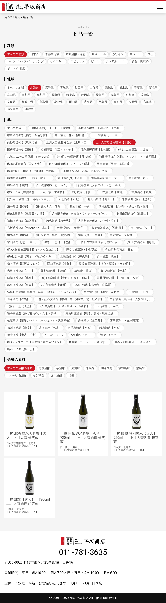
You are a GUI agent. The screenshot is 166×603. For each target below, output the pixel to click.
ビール (95, 61)
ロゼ (150, 54)
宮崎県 (147, 101)
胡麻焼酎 (106, 368)
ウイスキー (57, 61)
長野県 (56, 94)
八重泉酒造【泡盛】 (80, 327)
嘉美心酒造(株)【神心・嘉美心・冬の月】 (105, 263)
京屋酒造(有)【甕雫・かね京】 (103, 292)
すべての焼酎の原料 (19, 368)
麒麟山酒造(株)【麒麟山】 (133, 213)
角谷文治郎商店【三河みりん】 (134, 342)
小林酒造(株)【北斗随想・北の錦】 (100, 128)
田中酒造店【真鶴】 (112, 192)
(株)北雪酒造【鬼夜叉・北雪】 (26, 213)
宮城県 (64, 87)
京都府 (130, 94)
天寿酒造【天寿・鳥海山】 (114, 163)
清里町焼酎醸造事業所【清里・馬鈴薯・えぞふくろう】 (42, 292)
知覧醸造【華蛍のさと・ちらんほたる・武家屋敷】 (39, 320)
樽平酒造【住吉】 (18, 185)
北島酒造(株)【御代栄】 (75, 256)
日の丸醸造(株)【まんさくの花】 (69, 163)
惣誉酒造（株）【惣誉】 (137, 199)
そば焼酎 (38, 375)
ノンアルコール (115, 61)
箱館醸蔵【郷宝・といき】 (57, 149)
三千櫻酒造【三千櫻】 (106, 135)
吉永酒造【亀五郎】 (90, 320)
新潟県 (153, 87)
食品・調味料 (140, 61)
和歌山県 (27, 101)
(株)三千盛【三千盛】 (58, 242)
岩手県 (49, 87)
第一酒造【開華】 (18, 206)
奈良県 (11, 101)
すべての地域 (15, 87)
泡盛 (71, 375)
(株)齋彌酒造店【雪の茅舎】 (25, 163)
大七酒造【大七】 (69, 199)
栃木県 (123, 87)
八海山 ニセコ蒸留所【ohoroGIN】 (29, 156)
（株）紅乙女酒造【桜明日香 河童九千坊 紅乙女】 (69, 299)
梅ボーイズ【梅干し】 (21, 349)
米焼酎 (90, 368)
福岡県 (133, 101)
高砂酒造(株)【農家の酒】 (23, 142)
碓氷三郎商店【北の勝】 (96, 149)
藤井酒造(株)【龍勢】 (54, 270)
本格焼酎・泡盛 (75, 54)
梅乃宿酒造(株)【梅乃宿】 (82, 249)
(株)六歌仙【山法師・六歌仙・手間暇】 (32, 171)
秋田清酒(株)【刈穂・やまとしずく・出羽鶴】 (128, 156)
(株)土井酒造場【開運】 (142, 242)
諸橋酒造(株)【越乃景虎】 (23, 220)
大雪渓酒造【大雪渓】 (71, 228)
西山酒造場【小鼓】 (59, 263)
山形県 (94, 87)
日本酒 (34, 54)
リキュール (99, 54)
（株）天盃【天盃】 (19, 306)
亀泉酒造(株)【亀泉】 (20, 284)
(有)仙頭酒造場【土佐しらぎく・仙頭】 (65, 278)
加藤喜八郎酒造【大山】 (106, 178)
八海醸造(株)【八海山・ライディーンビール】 (81, 213)
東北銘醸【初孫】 (140, 178)
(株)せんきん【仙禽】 (49, 206)
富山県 (11, 94)
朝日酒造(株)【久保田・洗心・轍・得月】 (125, 206)
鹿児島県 (12, 109)
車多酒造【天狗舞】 (122, 235)
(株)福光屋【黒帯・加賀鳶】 (54, 235)
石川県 (26, 94)
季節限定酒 (52, 54)
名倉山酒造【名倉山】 (101, 199)
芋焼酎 (60, 368)
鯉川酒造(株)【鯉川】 (71, 178)
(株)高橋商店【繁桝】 (54, 284)
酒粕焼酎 (124, 368)
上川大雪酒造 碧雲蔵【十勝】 (114, 142)
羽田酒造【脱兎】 (108, 256)
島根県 (58, 101)
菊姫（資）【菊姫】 (90, 235)
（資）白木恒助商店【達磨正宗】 (99, 242)
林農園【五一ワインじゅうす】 (88, 342)
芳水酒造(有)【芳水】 (114, 270)
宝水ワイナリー (109, 334)
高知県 (118, 101)
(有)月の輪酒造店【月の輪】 (75, 156)
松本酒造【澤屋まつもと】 (24, 263)
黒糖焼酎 (44, 368)
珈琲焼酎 (56, 375)
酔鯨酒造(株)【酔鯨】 (20, 278)
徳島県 (103, 101)
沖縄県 (29, 109)
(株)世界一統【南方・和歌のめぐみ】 (30, 256)
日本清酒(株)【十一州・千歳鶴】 (51, 128)
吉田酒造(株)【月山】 (20, 270)
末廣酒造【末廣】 (142, 192)
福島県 (108, 87)
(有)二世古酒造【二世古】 (134, 149)
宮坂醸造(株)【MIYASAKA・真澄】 (29, 228)
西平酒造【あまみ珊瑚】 (125, 320)
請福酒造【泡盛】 (50, 327)
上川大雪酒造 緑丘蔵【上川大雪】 (67, 142)
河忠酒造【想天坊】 (59, 220)
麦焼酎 (75, 368)
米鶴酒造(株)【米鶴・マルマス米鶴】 (86, 171)
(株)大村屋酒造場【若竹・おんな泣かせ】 (33, 249)
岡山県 (73, 101)
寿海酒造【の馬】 (18, 299)
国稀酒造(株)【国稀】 (20, 149)
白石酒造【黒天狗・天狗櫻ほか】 (131, 299)
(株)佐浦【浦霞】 (82, 192)
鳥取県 (44, 101)
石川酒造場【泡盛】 (19, 327)
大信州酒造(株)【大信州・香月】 (98, 220)
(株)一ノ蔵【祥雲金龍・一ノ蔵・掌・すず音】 (36, 192)
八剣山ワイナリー (81, 334)
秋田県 (79, 87)
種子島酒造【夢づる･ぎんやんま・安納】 (33, 313)
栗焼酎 (140, 368)
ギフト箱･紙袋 (16, 68)
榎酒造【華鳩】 (84, 270)
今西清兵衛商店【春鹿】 (120, 249)
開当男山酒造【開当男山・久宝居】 (29, 199)
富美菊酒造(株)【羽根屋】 (107, 228)
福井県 (41, 94)
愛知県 (100, 94)
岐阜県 (70, 94)
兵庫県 (144, 94)
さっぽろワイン (54, 334)
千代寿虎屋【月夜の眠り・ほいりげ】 (99, 185)
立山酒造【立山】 (142, 228)
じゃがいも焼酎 (17, 375)
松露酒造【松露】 (140, 292)
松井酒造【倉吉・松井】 (22, 334)
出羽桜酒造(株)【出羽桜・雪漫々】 (29, 178)
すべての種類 (15, 54)
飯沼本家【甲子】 (81, 206)
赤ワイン (117, 54)
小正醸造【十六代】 (108, 306)
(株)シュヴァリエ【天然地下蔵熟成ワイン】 (34, 342)
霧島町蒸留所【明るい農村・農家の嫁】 (90, 313)
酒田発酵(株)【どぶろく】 (52, 185)
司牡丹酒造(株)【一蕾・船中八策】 (119, 278)
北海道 (34, 87)
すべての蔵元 (15, 128)
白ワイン (135, 54)
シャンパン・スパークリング (25, 61)
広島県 (88, 101)
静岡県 (85, 94)
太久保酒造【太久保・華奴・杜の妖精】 (64, 306)
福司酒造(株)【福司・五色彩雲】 (27, 135)
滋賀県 (115, 94)
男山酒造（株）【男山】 (70, 135)
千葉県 (138, 87)
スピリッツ (77, 61)
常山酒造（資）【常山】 (22, 242)
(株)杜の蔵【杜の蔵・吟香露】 (93, 284)
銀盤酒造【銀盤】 (18, 235)
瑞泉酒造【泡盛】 (110, 327)
